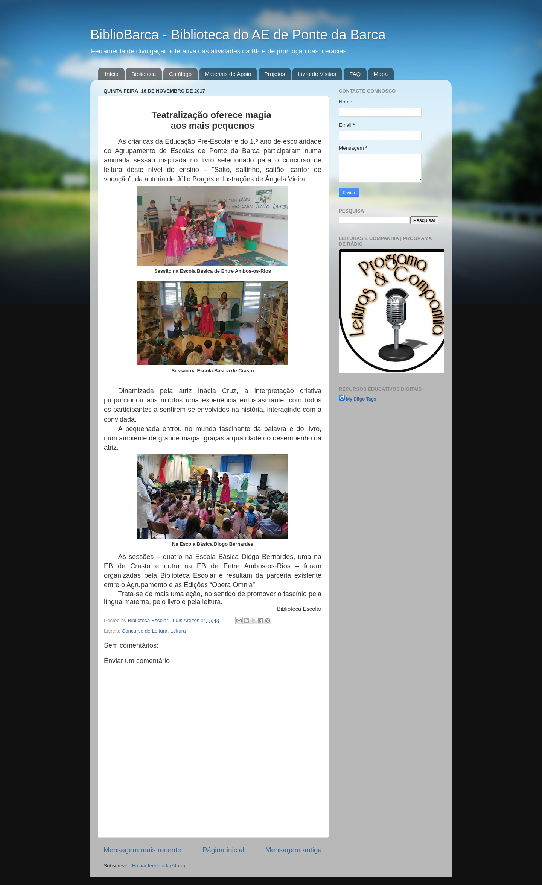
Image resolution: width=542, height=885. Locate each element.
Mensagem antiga (293, 850)
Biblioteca (143, 74)
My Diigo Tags (361, 399)
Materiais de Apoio (228, 74)
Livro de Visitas (317, 74)
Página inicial (223, 850)
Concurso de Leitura (144, 631)
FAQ (355, 74)
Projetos (274, 74)
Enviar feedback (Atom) (158, 865)
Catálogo (180, 74)
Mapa (381, 74)
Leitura (178, 631)
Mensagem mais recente (142, 850)
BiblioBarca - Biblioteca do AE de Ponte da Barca (237, 35)
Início (112, 74)
